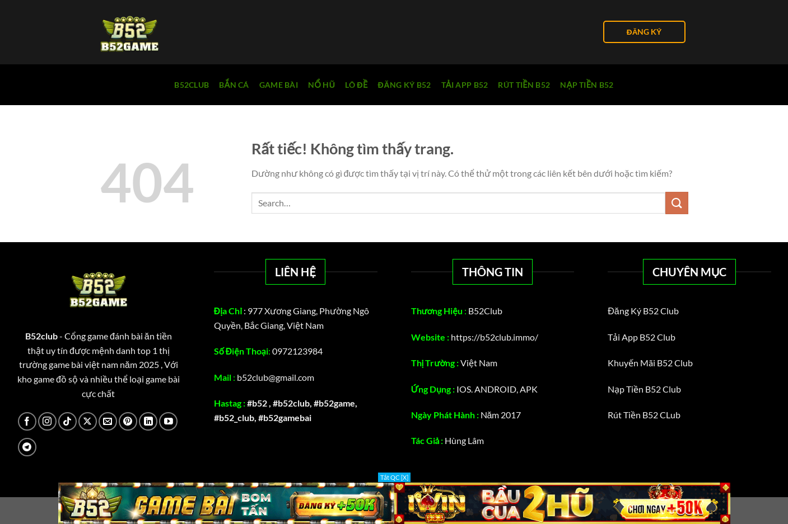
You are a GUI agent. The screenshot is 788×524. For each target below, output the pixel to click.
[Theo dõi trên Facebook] (27, 421)
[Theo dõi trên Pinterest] (128, 421)
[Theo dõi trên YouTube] (168, 421)
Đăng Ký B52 (404, 84)
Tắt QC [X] (394, 477)
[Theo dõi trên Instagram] (47, 421)
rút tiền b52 (524, 84)
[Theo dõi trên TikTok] (67, 421)
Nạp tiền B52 (587, 84)
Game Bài (278, 84)
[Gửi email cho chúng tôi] (108, 421)
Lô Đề (356, 84)
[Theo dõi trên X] (87, 421)
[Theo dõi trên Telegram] (27, 447)
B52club (191, 84)
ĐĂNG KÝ (644, 31)
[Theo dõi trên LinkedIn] (148, 421)
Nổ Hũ (321, 84)
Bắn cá (234, 84)
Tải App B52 (464, 84)
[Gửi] (676, 203)
